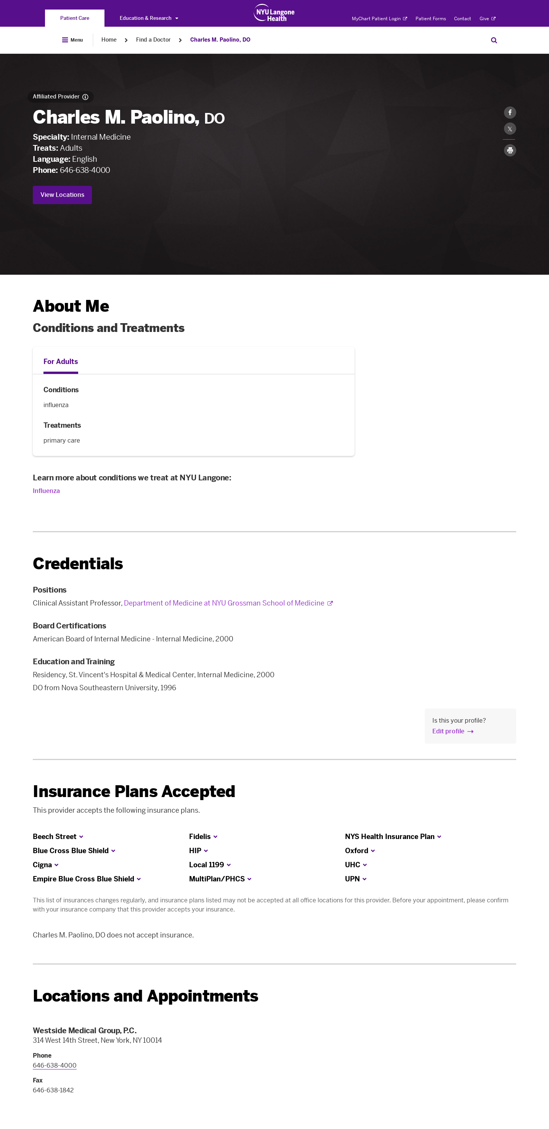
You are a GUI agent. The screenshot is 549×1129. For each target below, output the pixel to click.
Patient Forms (431, 18)
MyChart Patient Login (379, 18)
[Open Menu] (72, 40)
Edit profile (448, 731)
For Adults (60, 362)
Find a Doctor (153, 40)
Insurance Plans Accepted (134, 791)
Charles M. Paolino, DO (220, 40)
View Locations (62, 194)
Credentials (78, 563)
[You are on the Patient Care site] (74, 18)
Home (109, 40)
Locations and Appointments (145, 996)
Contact (462, 18)
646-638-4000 (85, 170)
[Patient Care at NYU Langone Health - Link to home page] (274, 12)
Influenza (46, 490)
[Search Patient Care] (494, 40)
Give (488, 18)
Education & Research (149, 18)
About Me (71, 306)
